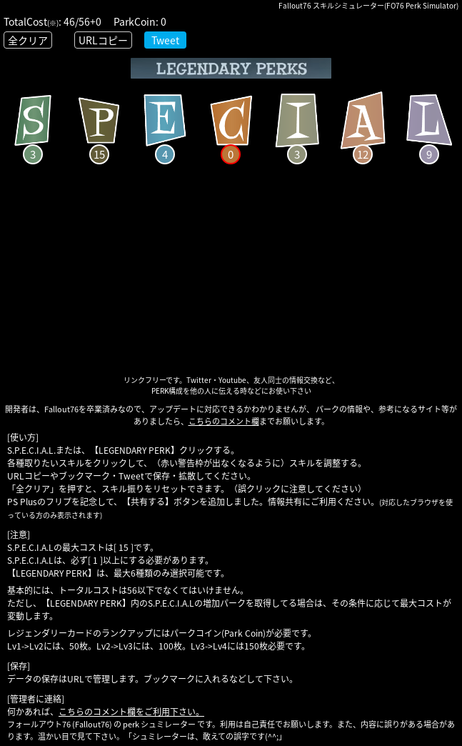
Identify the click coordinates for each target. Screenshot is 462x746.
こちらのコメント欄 (224, 421)
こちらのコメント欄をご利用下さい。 (131, 711)
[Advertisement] (231, 274)
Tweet (165, 40)
